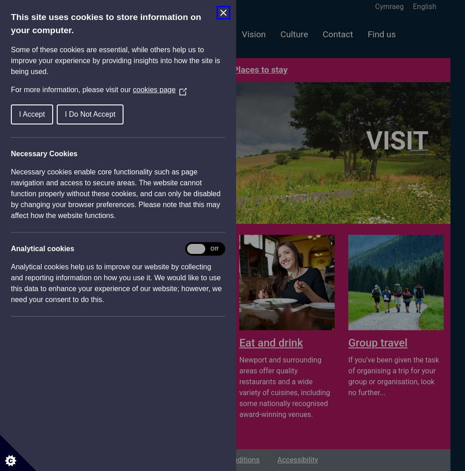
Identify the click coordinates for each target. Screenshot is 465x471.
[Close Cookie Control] (223, 12)
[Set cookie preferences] (18, 453)
